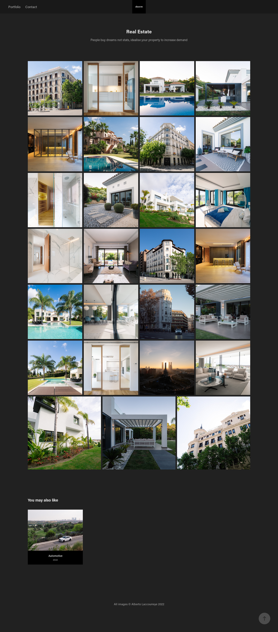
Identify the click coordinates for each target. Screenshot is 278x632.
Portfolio (14, 7)
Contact (31, 7)
